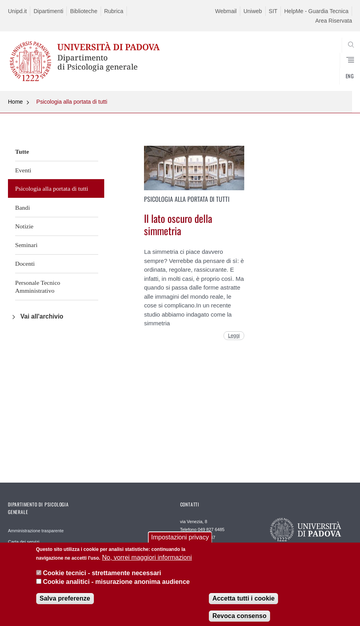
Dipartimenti (48, 11)
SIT (273, 11)
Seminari (26, 245)
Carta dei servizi (23, 541)
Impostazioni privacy (180, 543)
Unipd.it (17, 11)
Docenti (25, 263)
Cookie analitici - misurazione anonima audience (116, 587)
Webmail (226, 11)
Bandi (22, 207)
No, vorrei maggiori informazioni (147, 563)
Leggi (233, 335)
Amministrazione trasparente (36, 530)
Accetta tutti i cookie (243, 604)
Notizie (24, 226)
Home (15, 102)
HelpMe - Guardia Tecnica (316, 11)
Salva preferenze (65, 604)
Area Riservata (333, 20)
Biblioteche (83, 11)
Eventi (23, 170)
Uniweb (252, 11)
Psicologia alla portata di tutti (71, 102)
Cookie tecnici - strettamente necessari (102, 579)
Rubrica (113, 11)
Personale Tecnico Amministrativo (37, 286)
